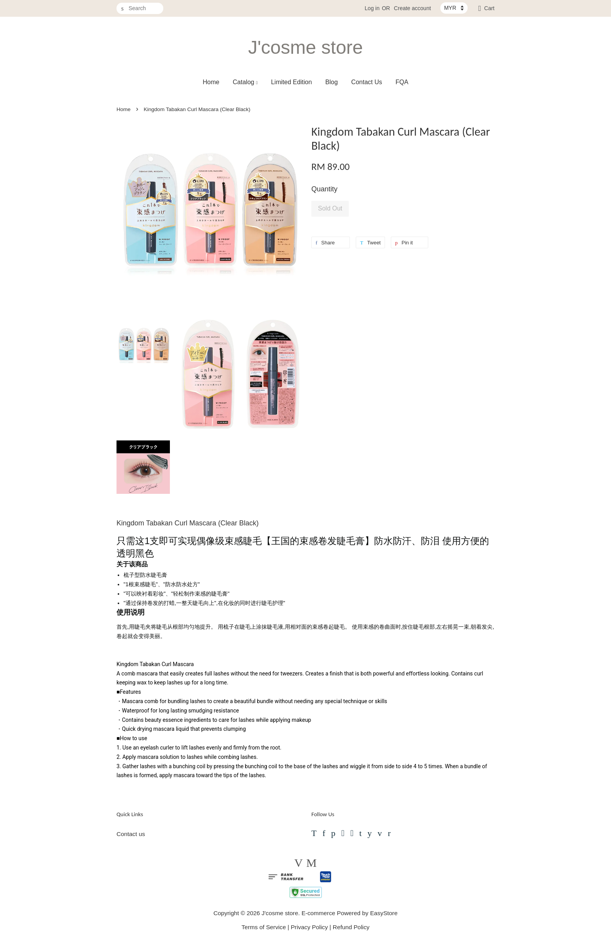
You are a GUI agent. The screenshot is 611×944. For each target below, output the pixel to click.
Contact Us (366, 82)
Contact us (131, 834)
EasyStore (384, 913)
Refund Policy (351, 927)
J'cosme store (305, 47)
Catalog (245, 82)
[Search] (140, 8)
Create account (412, 8)
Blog (331, 82)
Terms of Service (264, 927)
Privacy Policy (309, 927)
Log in (372, 8)
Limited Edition (291, 82)
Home (211, 82)
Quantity (324, 189)
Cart (489, 8)
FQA (402, 82)
